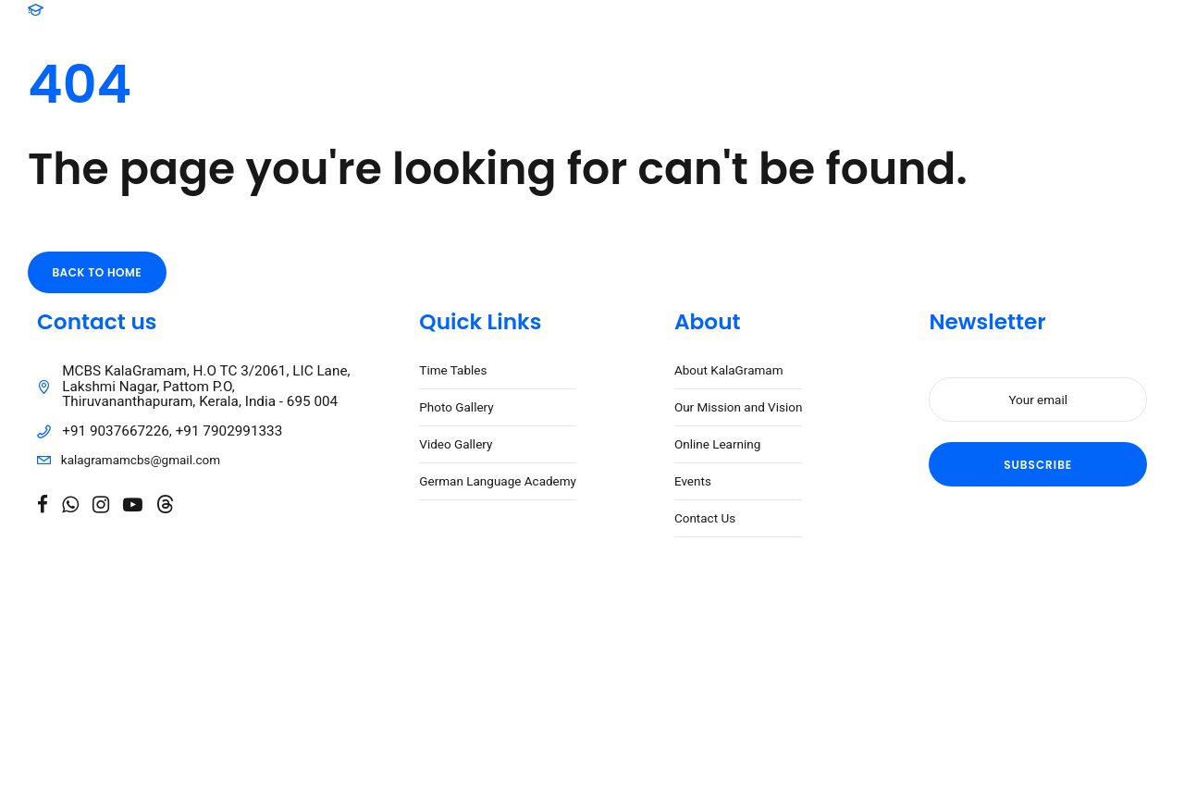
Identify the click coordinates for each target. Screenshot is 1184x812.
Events (692, 481)
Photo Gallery (456, 407)
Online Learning (717, 444)
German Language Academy (497, 481)
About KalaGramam (728, 370)
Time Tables (453, 370)
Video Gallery (455, 444)
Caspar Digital (483, 674)
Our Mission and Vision (738, 407)
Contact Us (704, 518)
